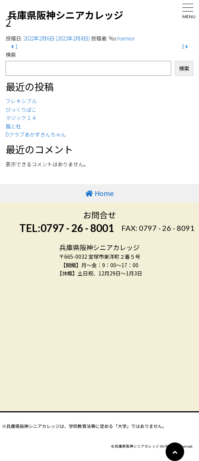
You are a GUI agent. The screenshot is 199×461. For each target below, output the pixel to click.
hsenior (126, 38)
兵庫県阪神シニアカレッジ (65, 15)
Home (104, 193)
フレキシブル (21, 101)
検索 (11, 54)
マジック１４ (21, 117)
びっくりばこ (21, 109)
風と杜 (13, 126)
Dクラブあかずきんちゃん (36, 134)
